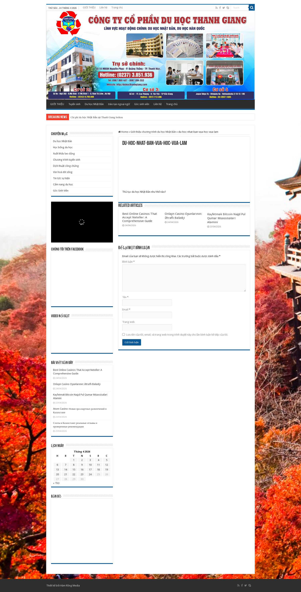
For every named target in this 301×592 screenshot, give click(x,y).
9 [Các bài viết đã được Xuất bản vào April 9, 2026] (82, 464)
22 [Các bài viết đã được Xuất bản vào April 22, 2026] (73, 474)
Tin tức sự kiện (61, 178)
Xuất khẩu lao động (64, 153)
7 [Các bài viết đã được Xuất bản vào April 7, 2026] (65, 464)
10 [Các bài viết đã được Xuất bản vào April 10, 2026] (90, 464)
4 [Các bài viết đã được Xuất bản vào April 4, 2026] (98, 459)
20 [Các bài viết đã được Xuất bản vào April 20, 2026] (57, 474)
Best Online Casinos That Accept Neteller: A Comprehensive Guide (139, 217)
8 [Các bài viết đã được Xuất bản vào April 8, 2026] (73, 464)
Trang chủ (117, 7)
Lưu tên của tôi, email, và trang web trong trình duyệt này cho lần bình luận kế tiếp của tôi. (177, 334)
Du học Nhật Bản (94, 104)
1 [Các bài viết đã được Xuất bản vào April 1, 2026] (73, 459)
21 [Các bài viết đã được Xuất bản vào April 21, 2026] (65, 474)
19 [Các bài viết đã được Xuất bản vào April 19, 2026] (106, 469)
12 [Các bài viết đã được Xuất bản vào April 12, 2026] (106, 464)
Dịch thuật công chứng (66, 165)
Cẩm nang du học (63, 184)
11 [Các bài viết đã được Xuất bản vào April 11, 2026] (98, 464)
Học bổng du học (63, 147)
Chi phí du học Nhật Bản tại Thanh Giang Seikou (97, 117)
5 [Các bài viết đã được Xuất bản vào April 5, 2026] (106, 459)
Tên (125, 297)
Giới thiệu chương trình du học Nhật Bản (153, 131)
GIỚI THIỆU (89, 7)
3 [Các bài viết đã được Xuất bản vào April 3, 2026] (90, 459)
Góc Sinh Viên (60, 190)
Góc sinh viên (141, 104)
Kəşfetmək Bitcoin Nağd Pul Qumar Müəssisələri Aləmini (226, 218)
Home (123, 131)
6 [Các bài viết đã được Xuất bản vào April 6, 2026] (57, 464)
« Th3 (56, 483)
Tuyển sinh (74, 104)
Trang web (128, 321)
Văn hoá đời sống (62, 172)
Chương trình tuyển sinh (66, 159)
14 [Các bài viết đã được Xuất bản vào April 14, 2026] (65, 469)
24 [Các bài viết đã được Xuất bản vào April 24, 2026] (90, 474)
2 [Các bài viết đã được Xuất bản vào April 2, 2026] (82, 459)
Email (126, 309)
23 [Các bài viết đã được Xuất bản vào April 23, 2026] (82, 474)
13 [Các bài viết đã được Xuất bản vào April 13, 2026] (57, 469)
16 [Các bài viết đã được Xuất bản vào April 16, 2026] (82, 469)
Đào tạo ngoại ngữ (119, 104)
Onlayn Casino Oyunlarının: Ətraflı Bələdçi (77, 384)
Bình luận (128, 261)
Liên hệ (103, 7)
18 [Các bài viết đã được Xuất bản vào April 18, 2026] (98, 469)
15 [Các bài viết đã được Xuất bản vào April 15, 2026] (73, 469)
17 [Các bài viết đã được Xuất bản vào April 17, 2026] (90, 469)
